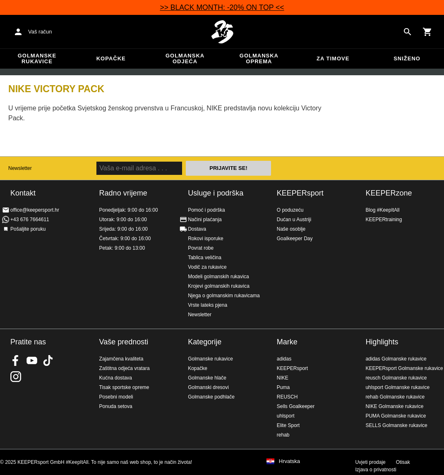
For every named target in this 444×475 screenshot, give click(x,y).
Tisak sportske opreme (124, 387)
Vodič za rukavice (207, 267)
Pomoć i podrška (206, 210)
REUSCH (287, 397)
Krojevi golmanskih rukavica (219, 286)
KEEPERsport (300, 193)
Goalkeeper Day (295, 238)
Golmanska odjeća (185, 58)
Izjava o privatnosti (375, 470)
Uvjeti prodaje (370, 462)
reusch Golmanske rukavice (396, 378)
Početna (222, 31)
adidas (284, 359)
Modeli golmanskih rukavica (218, 276)
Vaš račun (40, 32)
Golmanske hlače (207, 378)
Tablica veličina (204, 257)
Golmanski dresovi (208, 387)
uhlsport (286, 416)
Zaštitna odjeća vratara (124, 368)
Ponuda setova (115, 406)
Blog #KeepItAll (382, 210)
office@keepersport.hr (34, 210)
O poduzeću (290, 210)
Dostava (197, 229)
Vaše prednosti (124, 342)
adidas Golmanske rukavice (395, 359)
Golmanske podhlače (211, 397)
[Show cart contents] (427, 32)
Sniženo (407, 58)
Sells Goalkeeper (295, 406)
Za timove (333, 58)
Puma (283, 387)
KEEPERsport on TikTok (48, 360)
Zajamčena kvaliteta (121, 359)
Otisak (403, 462)
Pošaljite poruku (28, 229)
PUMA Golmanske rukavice (395, 416)
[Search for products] (407, 32)
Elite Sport (288, 425)
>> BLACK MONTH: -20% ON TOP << (222, 7)
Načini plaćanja (204, 219)
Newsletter (20, 168)
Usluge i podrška (215, 193)
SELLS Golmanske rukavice (396, 425)
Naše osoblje (291, 229)
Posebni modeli (116, 397)
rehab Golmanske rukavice (395, 397)
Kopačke (111, 58)
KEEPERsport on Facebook (15, 360)
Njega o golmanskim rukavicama (223, 295)
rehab (283, 435)
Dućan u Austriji (294, 219)
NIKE (282, 378)
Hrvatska (289, 461)
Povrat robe (201, 248)
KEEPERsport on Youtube (31, 360)
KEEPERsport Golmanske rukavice (404, 368)
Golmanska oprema (259, 58)
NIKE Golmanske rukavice (394, 406)
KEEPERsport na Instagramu (15, 376)
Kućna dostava (115, 378)
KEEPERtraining (383, 219)
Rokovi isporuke (205, 238)
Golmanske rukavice (37, 58)
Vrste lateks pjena (207, 305)
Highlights (381, 342)
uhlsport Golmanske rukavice (397, 387)
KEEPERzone (388, 193)
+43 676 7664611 (29, 219)
